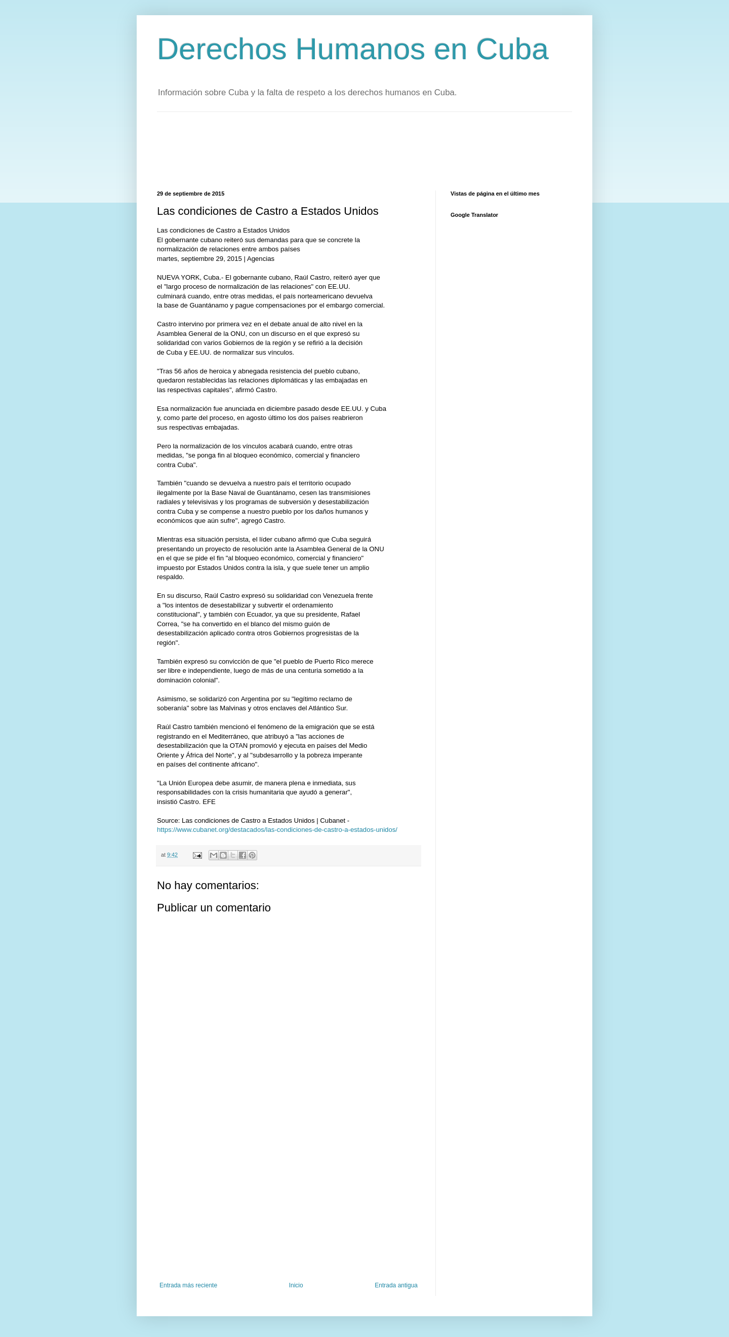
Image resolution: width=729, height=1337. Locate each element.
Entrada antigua (396, 1285)
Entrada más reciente (188, 1285)
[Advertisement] (341, 150)
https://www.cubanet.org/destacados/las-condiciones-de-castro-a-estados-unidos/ (277, 829)
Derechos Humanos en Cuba (353, 49)
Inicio (296, 1285)
